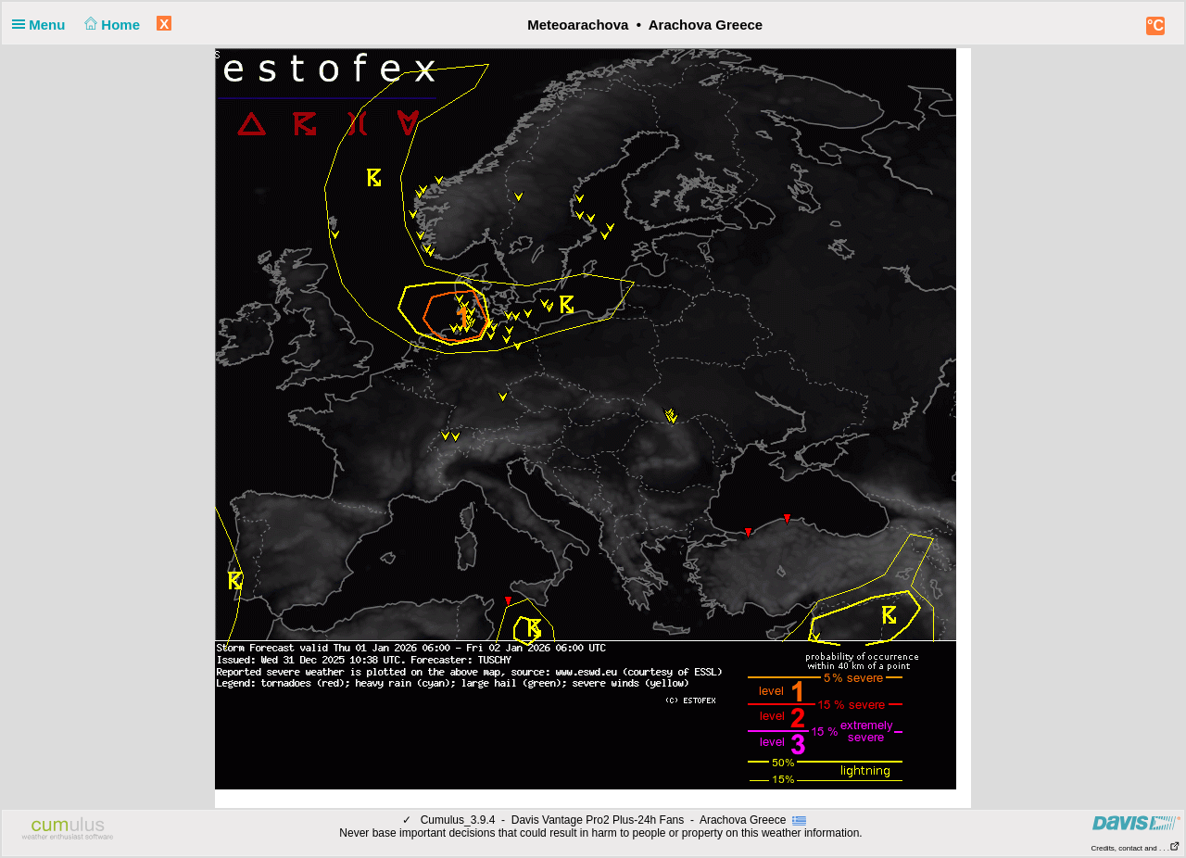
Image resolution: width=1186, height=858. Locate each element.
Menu (42, 24)
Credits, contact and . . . (1135, 848)
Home (110, 24)
